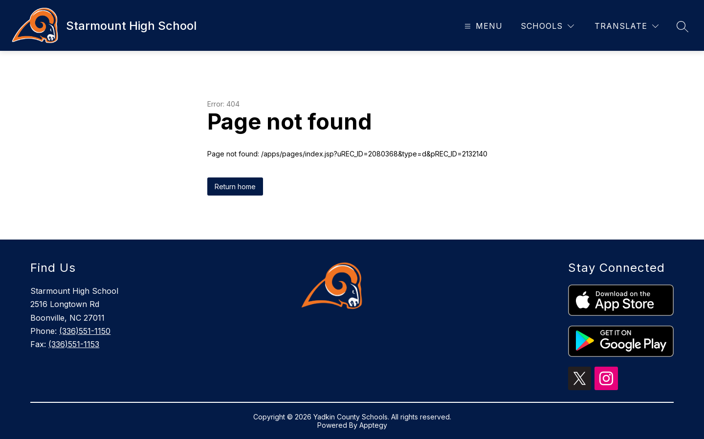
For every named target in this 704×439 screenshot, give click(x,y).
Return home (235, 186)
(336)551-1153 (73, 344)
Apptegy (373, 425)
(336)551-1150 (84, 331)
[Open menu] (482, 26)
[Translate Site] (626, 26)
